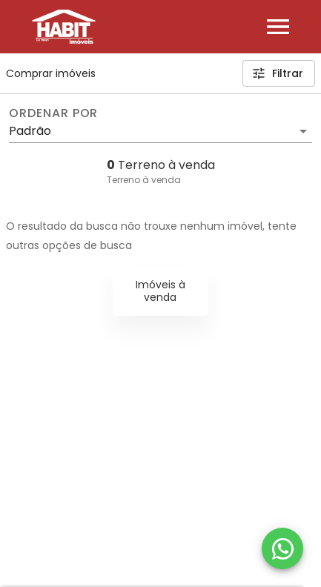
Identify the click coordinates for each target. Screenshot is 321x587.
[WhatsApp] (282, 548)
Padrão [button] (30, 130)
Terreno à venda (144, 179)
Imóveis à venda (160, 291)
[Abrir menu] (278, 26)
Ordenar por (53, 113)
